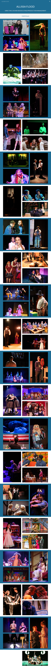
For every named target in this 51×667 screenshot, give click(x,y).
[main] (25, 6)
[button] (50, 1)
